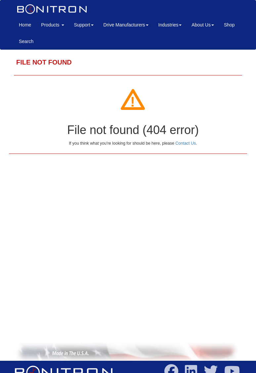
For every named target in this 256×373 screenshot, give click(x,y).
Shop (229, 24)
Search (26, 41)
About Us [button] (203, 24)
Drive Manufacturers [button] (126, 24)
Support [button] (84, 24)
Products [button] (52, 24)
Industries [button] (170, 24)
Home (27, 24)
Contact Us (185, 143)
